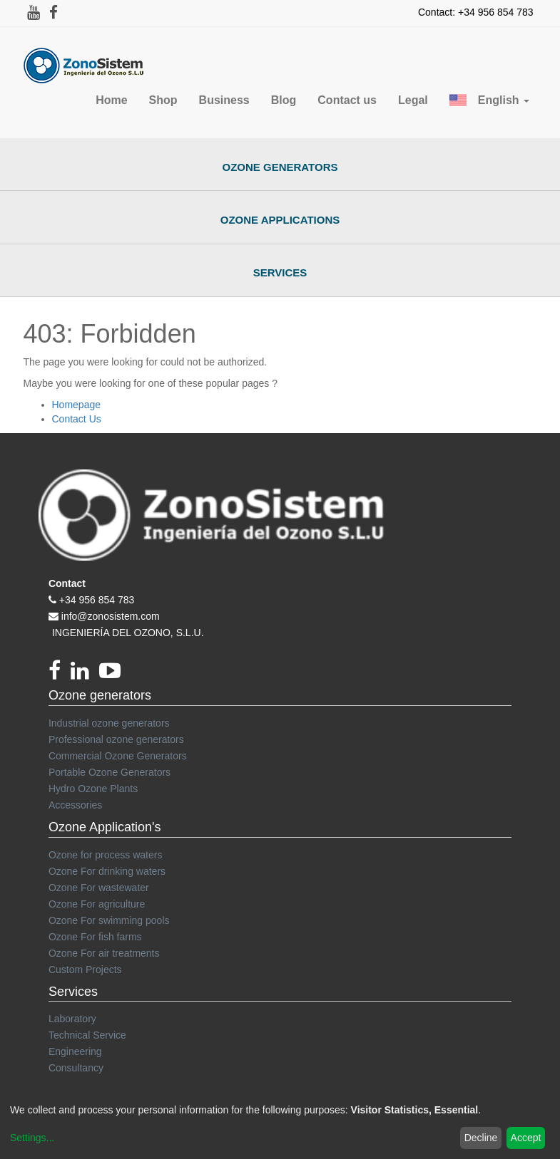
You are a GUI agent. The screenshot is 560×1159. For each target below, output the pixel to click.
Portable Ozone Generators (109, 772)
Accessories (75, 805)
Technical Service (87, 1035)
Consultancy (76, 1068)
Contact (67, 583)
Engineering (75, 1051)
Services (280, 272)
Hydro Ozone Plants (93, 788)
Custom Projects (85, 969)
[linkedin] (85, 674)
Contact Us (76, 419)
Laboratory (72, 1018)
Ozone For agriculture (97, 904)
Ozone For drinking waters (107, 871)
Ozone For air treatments (104, 953)
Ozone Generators (280, 167)
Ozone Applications (280, 220)
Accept (526, 1137)
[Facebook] (60, 674)
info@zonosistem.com (110, 616)
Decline (481, 1137)
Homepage (76, 404)
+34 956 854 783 (97, 600)
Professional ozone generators (116, 739)
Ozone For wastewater (99, 887)
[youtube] (113, 674)
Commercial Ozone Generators (118, 756)
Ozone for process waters (106, 855)
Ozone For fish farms (95, 936)
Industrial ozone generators (109, 723)
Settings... (32, 1137)
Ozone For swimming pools (109, 920)
